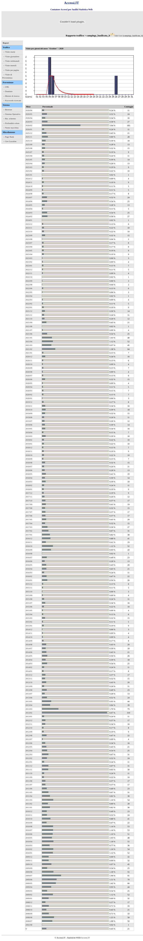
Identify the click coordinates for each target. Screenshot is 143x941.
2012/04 (29, 750)
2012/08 (29, 735)
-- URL (6, 87)
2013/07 (29, 694)
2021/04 (29, 341)
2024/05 (29, 205)
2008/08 (29, 917)
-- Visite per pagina (11, 70)
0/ (26, 929)
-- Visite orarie (9, 52)
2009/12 (29, 857)
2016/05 (29, 565)
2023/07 (29, 243)
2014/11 (29, 633)
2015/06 (29, 607)
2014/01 (29, 671)
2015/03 (29, 618)
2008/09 (29, 913)
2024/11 (29, 182)
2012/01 (29, 762)
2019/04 (29, 432)
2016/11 (29, 542)
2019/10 (29, 410)
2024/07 (29, 197)
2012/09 (29, 732)
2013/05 (29, 701)
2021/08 (29, 326)
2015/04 (29, 614)
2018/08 (29, 462)
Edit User (118, 35)
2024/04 (29, 209)
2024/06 (29, 201)
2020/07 (29, 375)
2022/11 (29, 273)
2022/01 (29, 307)
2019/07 (29, 421)
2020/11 (29, 360)
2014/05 (29, 656)
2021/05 (29, 338)
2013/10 (29, 682)
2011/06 (29, 788)
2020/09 (29, 368)
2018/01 (29, 489)
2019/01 (29, 444)
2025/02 (29, 171)
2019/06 (29, 425)
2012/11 (29, 724)
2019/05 (29, 429)
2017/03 (29, 527)
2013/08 (29, 690)
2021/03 (29, 345)
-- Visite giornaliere (11, 56)
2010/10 (29, 819)
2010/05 (29, 838)
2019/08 (29, 417)
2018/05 (29, 474)
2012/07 (29, 739)
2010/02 (29, 849)
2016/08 (29, 553)
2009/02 (29, 894)
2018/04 (29, 478)
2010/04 (29, 841)
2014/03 (29, 663)
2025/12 (29, 133)
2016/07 (29, 557)
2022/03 (29, 300)
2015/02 (29, 622)
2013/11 (29, 678)
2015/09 (29, 595)
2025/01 (29, 175)
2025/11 (29, 137)
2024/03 (29, 213)
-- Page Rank (8, 137)
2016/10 (29, 546)
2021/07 (29, 330)
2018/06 (29, 470)
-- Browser (7, 109)
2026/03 (29, 122)
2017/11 (29, 497)
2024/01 (29, 220)
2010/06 (29, 834)
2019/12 (29, 402)
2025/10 (29, 141)
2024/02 (29, 216)
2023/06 (29, 247)
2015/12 (29, 584)
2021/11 (29, 315)
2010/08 (29, 826)
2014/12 (29, 629)
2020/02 (29, 394)
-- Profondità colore (11, 123)
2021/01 (29, 353)
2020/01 (29, 398)
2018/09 (29, 459)
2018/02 (29, 485)
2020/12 (29, 356)
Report (6, 43)
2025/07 (29, 152)
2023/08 (29, 239)
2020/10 (29, 364)
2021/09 (29, 322)
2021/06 (29, 334)
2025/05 (29, 159)
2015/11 (29, 588)
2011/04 (29, 796)
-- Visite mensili (10, 65)
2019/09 (29, 413)
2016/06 (29, 561)
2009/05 (29, 883)
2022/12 (29, 269)
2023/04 (29, 254)
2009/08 (29, 872)
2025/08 (29, 148)
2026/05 (29, 114)
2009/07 (29, 875)
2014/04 (29, 660)
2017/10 (29, 500)
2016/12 (29, 538)
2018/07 (29, 466)
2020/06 (29, 379)
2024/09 (29, 190)
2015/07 (29, 603)
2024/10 (29, 186)
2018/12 (29, 447)
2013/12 (29, 675)
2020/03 (29, 391)
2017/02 (29, 531)
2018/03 (29, 481)
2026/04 (29, 118)
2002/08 (29, 925)
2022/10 (29, 277)
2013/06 (29, 697)
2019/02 (29, 440)
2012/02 (29, 758)
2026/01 (29, 129)
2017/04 (29, 523)
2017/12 (29, 493)
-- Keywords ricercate (12, 100)
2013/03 (29, 709)
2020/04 (29, 387)
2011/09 (29, 777)
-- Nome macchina (11, 128)
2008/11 (29, 906)
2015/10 (29, 591)
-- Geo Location (9, 141)
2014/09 (29, 641)
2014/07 (29, 648)
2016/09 (29, 550)
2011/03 (29, 800)
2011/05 (29, 792)
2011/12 (29, 766)
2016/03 (29, 572)
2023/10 (29, 231)
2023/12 (29, 224)
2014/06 (29, 652)
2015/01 (29, 626)
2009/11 (29, 860)
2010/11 (29, 815)
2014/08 (29, 644)
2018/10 (29, 455)
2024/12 (29, 178)
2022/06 (29, 288)
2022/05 (29, 292)
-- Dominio (7, 91)
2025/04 (29, 163)
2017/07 (29, 512)
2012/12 (29, 720)
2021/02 (29, 349)
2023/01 (29, 265)
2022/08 (29, 284)
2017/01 (29, 535)
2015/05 (29, 610)
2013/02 (29, 713)
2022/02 (29, 303)
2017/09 (29, 504)
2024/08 (29, 194)
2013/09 (29, 686)
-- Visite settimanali (11, 61)
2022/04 (29, 296)
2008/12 (29, 902)
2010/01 (29, 853)
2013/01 (29, 716)
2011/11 (29, 769)
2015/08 (29, 599)
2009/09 (29, 868)
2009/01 (29, 898)
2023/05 (29, 250)
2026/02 (29, 125)
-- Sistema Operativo (11, 114)
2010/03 (29, 845)
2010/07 (29, 830)
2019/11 (29, 406)
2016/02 (29, 576)
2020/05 (29, 383)
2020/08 (29, 372)
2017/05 (29, 519)
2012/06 (29, 743)
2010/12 (29, 811)
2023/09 (29, 235)
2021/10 (29, 319)
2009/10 (29, 864)
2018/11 (29, 451)
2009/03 (29, 891)
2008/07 (29, 921)
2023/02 (29, 262)
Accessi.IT (85, 938)
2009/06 (29, 879)
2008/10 (29, 910)
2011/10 (29, 773)
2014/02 (29, 667)
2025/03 (29, 167)
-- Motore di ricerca (11, 96)
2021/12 (29, 311)
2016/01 (29, 580)
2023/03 (29, 258)
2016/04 (29, 569)
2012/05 (29, 747)
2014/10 (29, 637)
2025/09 (29, 144)
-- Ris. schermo (9, 118)
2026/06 (29, 110)
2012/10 (29, 728)
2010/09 (29, 823)
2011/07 (29, 785)
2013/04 (29, 705)
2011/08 (29, 781)
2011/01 (29, 807)
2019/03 (29, 436)
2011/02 (29, 804)
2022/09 (29, 281)
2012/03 (29, 754)
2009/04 (29, 887)
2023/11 (29, 228)
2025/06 (29, 156)
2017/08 (29, 508)
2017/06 (29, 516)
